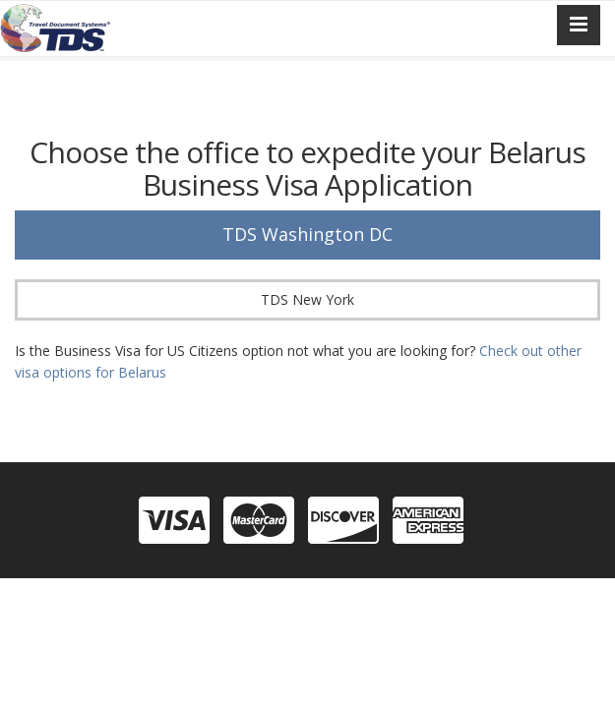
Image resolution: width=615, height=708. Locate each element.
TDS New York (307, 299)
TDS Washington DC (307, 234)
